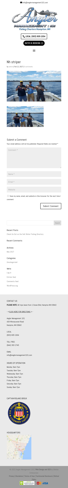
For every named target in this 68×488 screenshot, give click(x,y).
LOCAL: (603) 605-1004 (35, 36)
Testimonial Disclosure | (45, 476)
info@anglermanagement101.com (35, 2)
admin (11, 67)
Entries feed (11, 277)
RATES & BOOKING (32, 43)
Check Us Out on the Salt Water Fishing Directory (25, 234)
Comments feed (12, 281)
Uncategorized (12, 262)
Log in (9, 272)
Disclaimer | (19, 476)
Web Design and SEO (43, 469)
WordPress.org (12, 285)
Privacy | (12, 476)
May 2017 (10, 251)
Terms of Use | (30, 476)
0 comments (28, 67)
